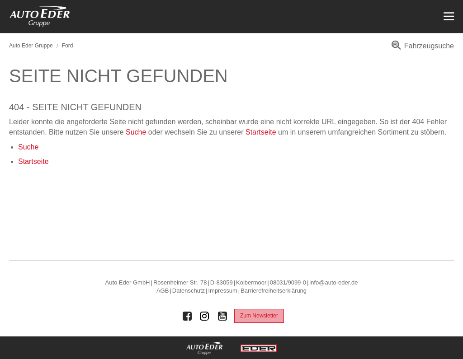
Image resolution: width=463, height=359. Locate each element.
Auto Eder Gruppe (31, 45)
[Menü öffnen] (448, 16)
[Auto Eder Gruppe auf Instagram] (205, 316)
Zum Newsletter (259, 315)
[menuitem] (421, 49)
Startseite (261, 132)
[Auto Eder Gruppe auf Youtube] (222, 316)
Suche (136, 132)
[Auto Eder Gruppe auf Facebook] (187, 316)
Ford (67, 45)
